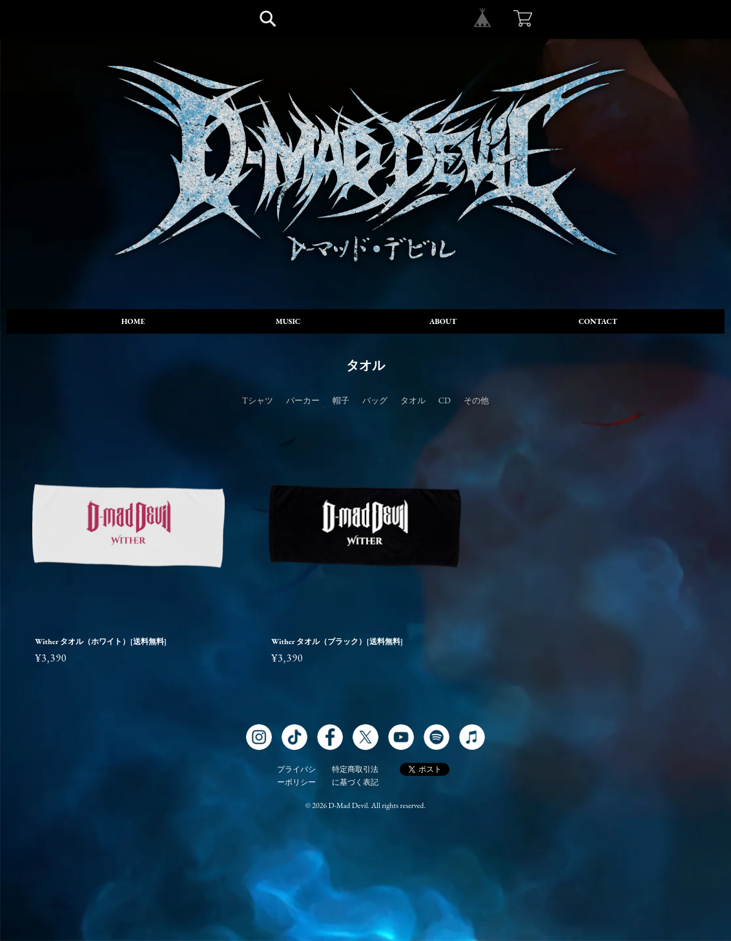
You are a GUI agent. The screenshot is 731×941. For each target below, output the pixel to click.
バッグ (374, 400)
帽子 (341, 400)
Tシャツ (257, 400)
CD (444, 400)
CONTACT (598, 321)
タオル (413, 400)
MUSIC (288, 321)
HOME (133, 321)
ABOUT (443, 321)
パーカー (303, 400)
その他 (476, 400)
